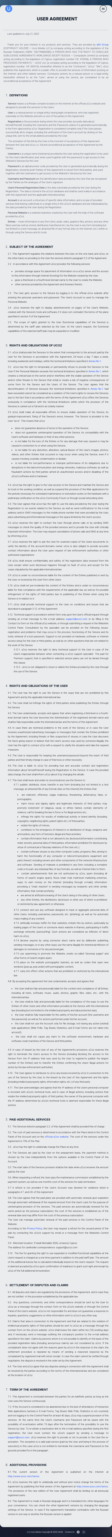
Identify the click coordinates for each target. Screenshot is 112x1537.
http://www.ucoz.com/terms (23, 1476)
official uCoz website (57, 1136)
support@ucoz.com (76, 619)
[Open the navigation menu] (103, 8)
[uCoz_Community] (83, 1532)
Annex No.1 (95, 361)
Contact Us (70, 1532)
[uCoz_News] (78, 1532)
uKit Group (102, 44)
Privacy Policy (34, 1228)
